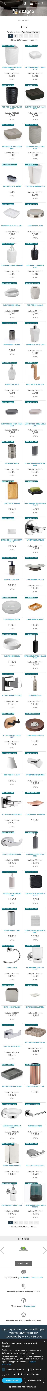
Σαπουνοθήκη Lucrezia (35, 1007)
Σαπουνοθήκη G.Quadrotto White (12, 541)
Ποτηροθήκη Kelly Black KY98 (12, 108)
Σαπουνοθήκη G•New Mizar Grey (11, 425)
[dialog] (23, 1365)
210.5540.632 (24, 1278)
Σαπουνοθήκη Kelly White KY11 (35, 68)
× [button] (44, 1342)
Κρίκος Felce (12, 967)
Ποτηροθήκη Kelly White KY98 (12, 68)
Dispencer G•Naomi (11, 579)
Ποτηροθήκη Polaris (12, 1007)
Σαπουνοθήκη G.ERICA (35, 735)
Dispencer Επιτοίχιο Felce (12, 1205)
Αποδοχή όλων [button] (12, 1380)
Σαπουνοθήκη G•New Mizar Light (35, 425)
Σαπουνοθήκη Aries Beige (35, 1042)
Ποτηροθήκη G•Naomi (12, 345)
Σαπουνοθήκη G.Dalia (11, 305)
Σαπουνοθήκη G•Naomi (12, 186)
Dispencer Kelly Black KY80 (35, 266)
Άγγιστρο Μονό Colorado (12, 696)
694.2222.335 (37, 1278)
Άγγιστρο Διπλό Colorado (12, 814)
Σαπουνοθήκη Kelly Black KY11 (35, 108)
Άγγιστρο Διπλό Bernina (12, 854)
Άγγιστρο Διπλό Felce (35, 540)
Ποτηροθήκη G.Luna (12, 930)
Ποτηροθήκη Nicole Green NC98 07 (35, 1206)
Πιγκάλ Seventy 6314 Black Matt (35, 657)
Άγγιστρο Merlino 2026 (35, 384)
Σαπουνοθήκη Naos (35, 226)
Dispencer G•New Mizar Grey (35, 855)
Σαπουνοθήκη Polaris (35, 579)
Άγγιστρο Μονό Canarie (35, 775)
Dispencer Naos (35, 696)
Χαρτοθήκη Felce (35, 1126)
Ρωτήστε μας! (29, 1306)
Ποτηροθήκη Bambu (12, 503)
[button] (23, 1386)
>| (36, 36)
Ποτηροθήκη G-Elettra (35, 1086)
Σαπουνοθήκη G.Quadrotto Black (35, 504)
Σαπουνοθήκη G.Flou (12, 656)
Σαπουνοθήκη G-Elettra (35, 814)
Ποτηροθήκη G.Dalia (35, 305)
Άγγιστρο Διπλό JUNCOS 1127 (12, 736)
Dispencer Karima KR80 (35, 345)
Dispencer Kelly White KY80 (12, 265)
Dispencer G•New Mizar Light (12, 894)
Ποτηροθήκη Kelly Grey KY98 (35, 147)
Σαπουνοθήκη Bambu (35, 619)
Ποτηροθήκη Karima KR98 (35, 186)
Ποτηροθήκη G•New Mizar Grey (35, 464)
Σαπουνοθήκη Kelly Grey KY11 (12, 147)
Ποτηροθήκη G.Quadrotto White (35, 931)
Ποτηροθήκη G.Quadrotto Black (35, 894)
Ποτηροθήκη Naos (12, 463)
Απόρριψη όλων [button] (34, 1380)
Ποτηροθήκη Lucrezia (12, 1165)
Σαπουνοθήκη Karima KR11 (11, 226)
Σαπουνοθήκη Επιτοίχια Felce (12, 1127)
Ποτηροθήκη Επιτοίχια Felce (35, 968)
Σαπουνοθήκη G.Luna (12, 619)
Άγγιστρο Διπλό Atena (11, 1047)
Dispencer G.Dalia (12, 384)
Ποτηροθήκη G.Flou (12, 775)
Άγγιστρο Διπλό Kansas (35, 1165)
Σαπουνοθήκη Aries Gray (12, 1086)
